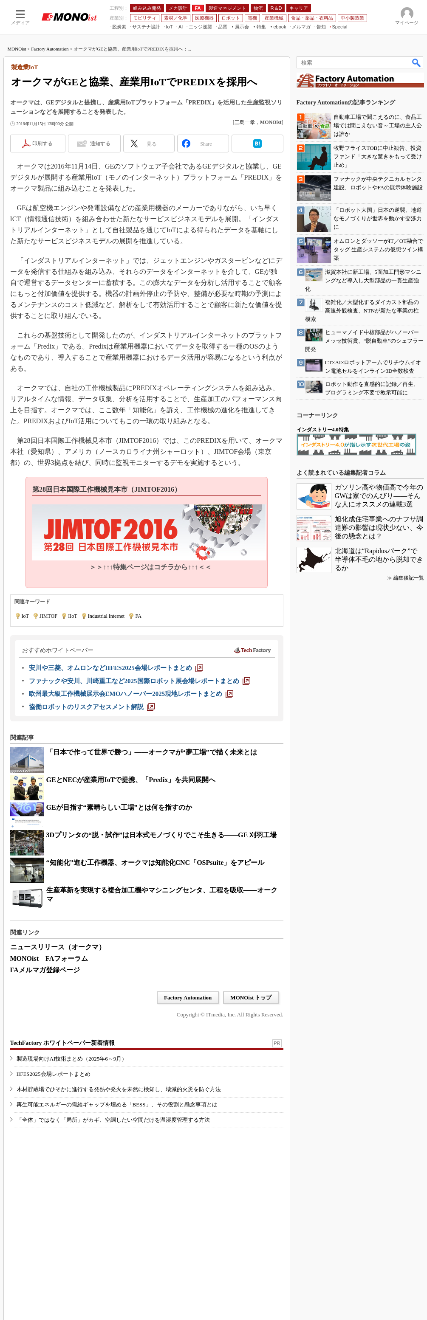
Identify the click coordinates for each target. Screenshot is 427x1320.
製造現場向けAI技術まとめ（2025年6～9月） (72, 1058)
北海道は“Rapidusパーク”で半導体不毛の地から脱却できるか (379, 559)
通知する (100, 143)
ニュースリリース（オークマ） (57, 947)
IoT (25, 616)
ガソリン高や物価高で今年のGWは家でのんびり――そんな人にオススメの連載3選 (379, 496)
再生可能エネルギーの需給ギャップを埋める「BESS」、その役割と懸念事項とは (117, 1104)
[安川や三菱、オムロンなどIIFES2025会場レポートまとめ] (116, 667)
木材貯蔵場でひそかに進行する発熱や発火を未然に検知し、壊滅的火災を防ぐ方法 (119, 1089)
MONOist (17, 48)
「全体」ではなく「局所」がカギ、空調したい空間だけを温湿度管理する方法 (113, 1120)
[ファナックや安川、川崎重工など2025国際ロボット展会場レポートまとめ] (139, 681)
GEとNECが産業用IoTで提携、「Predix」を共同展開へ (131, 779)
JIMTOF (48, 616)
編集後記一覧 (408, 578)
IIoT (72, 616)
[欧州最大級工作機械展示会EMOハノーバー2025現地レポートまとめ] (131, 693)
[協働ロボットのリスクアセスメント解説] (92, 707)
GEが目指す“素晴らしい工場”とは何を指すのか (119, 807)
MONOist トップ (250, 997)
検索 (416, 62)
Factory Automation (49, 48)
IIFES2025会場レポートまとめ (53, 1074)
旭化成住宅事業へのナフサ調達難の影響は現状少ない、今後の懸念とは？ (379, 527)
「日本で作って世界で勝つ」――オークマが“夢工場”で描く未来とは (151, 752)
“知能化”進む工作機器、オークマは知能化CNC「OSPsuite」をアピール (155, 862)
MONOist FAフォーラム (49, 958)
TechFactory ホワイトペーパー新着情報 (62, 1043)
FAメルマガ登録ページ (45, 970)
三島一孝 (245, 122)
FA (138, 616)
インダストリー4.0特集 (323, 430)
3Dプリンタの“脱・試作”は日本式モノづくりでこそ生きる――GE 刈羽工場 (161, 835)
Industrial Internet (106, 616)
